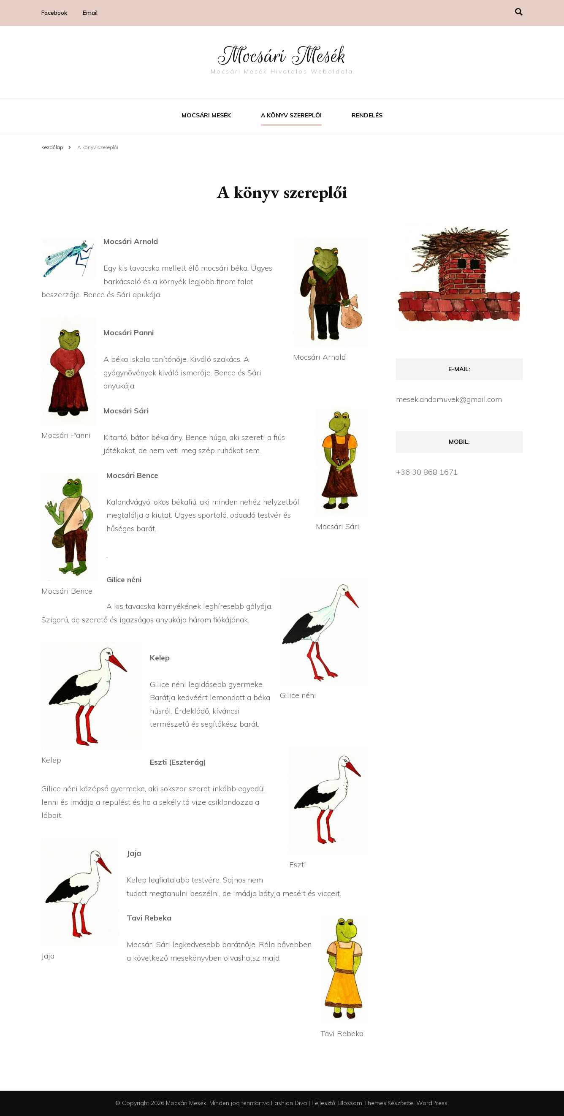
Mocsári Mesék (282, 56)
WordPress (431, 1103)
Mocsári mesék (206, 115)
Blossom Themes (362, 1103)
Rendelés (367, 115)
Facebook (54, 12)
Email (90, 12)
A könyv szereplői (291, 115)
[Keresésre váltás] (519, 12)
